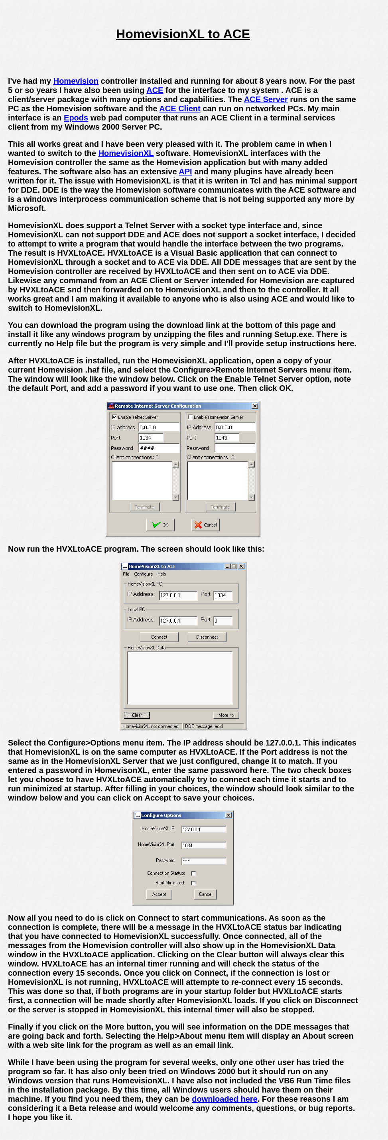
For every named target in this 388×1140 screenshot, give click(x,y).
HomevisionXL (126, 153)
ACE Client (179, 108)
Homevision (75, 81)
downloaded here (224, 1099)
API (185, 171)
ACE (154, 90)
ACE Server (266, 99)
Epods (76, 117)
